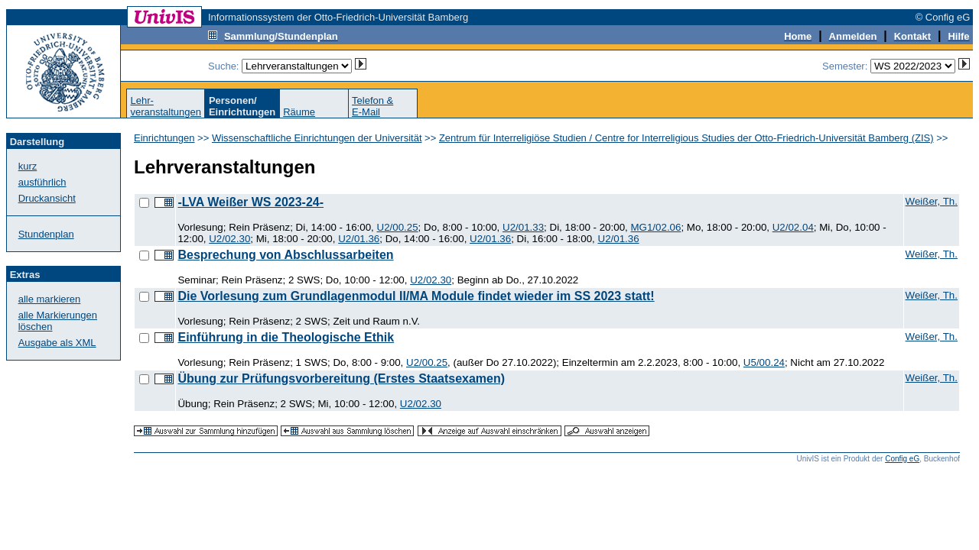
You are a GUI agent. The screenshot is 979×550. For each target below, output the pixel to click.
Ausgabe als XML (57, 342)
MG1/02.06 (655, 227)
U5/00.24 (764, 362)
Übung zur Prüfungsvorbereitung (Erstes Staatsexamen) (341, 378)
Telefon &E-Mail (372, 106)
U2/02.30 (229, 238)
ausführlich (42, 182)
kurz (27, 166)
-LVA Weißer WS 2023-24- (250, 202)
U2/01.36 (358, 238)
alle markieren (49, 299)
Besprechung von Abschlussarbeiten (285, 254)
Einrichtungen (164, 138)
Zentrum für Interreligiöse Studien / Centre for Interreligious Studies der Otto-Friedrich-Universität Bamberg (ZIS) (686, 138)
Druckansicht (47, 198)
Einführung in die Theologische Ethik (285, 337)
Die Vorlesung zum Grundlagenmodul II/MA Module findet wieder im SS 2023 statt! (415, 296)
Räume (299, 112)
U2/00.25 (397, 227)
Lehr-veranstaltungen (165, 106)
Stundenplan (46, 234)
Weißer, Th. (932, 201)
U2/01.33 (523, 227)
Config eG (902, 459)
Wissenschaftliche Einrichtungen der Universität (317, 138)
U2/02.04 (793, 227)
